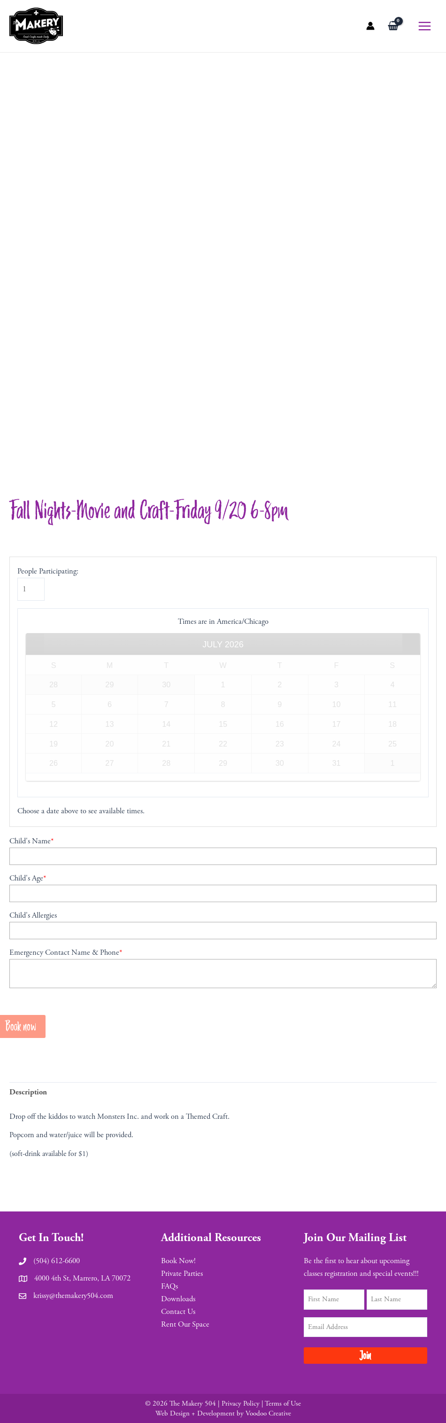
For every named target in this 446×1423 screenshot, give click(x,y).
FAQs (169, 1286)
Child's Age (27, 880)
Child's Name (31, 843)
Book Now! (178, 1261)
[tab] (28, 1094)
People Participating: (47, 573)
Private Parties (182, 1274)
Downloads (178, 1299)
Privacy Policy (241, 1403)
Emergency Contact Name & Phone (65, 954)
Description (28, 1094)
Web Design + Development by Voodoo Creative (223, 1413)
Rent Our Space (185, 1324)
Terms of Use (283, 1403)
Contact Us (178, 1312)
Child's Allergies (33, 917)
